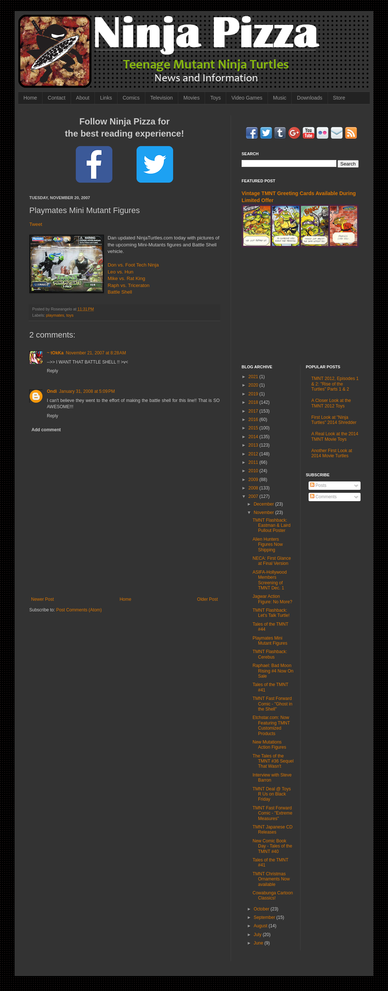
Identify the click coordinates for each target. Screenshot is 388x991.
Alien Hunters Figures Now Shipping (268, 544)
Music (280, 98)
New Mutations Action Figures (269, 744)
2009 (254, 479)
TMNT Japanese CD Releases (272, 829)
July (258, 934)
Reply (52, 370)
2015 (254, 428)
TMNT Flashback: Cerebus (270, 654)
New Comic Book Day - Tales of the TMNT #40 (272, 846)
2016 (254, 419)
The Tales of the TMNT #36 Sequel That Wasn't (273, 761)
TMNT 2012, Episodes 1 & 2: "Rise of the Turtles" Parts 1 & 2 (335, 384)
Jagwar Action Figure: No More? (272, 599)
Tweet (35, 224)
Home (30, 98)
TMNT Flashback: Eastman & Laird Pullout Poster (272, 525)
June (259, 943)
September (265, 917)
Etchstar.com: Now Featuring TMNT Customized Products (271, 725)
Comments (323, 496)
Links (106, 98)
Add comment (46, 429)
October (262, 909)
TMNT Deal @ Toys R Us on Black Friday (272, 794)
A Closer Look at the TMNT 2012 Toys (331, 403)
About (83, 98)
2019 (254, 393)
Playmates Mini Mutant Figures (270, 641)
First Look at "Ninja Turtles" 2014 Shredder (334, 420)
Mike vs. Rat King (126, 278)
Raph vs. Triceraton (128, 285)
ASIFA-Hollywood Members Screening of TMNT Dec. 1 (270, 580)
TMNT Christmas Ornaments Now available (271, 879)
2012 (254, 454)
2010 (254, 470)
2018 (254, 402)
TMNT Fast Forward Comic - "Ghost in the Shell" (272, 704)
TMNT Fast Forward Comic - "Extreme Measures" (272, 813)
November (264, 512)
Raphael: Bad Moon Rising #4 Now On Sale (273, 671)
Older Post (207, 599)
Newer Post (42, 599)
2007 (254, 496)
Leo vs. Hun (120, 272)
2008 (254, 488)
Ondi (52, 391)
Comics (131, 98)
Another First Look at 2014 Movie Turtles (331, 453)
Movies (191, 98)
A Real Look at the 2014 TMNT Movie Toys (334, 436)
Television (161, 98)
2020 (254, 385)
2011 (254, 462)
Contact (56, 98)
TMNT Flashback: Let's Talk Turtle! (271, 613)
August (261, 925)
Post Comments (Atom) (79, 609)
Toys (215, 98)
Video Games (246, 98)
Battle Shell (120, 292)
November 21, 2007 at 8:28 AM (96, 352)
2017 (254, 411)
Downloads (309, 98)
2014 (254, 436)
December (264, 504)
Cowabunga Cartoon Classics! (273, 895)
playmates (55, 315)
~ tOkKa (55, 352)
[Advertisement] (300, 306)
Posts (318, 485)
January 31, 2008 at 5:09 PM (87, 391)
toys (70, 315)
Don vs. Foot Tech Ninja (133, 265)
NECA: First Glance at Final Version (272, 561)
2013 (254, 445)
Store (339, 98)
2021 (254, 376)
